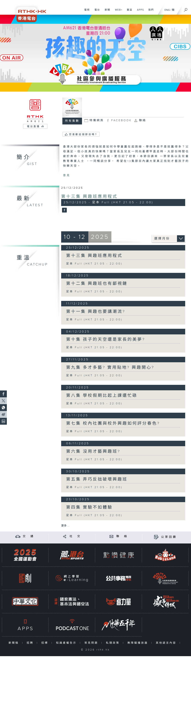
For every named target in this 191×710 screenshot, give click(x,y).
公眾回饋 (169, 537)
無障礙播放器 (138, 642)
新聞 (106, 12)
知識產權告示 (67, 642)
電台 (96, 12)
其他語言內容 (167, 642)
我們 (150, 12)
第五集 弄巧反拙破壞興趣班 (96, 479)
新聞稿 (14, 642)
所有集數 (72, 121)
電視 (86, 12)
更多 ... (65, 525)
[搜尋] (185, 9)
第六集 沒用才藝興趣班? (93, 451)
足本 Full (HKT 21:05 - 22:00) (94, 263)
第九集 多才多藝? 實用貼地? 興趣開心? (110, 367)
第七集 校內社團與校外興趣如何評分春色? (113, 423)
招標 (45, 642)
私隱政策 (113, 642)
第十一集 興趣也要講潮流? (95, 311)
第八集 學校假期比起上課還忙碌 (101, 395)
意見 (66, 175)
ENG (167, 10)
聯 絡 (122, 536)
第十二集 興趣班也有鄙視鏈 (96, 283)
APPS (139, 12)
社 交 (75, 536)
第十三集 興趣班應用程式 (89, 196)
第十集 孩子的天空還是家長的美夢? (105, 339)
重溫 (128, 12)
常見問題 (92, 642)
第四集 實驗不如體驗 (89, 507)
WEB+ (117, 12)
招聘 (31, 642)
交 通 (28, 536)
